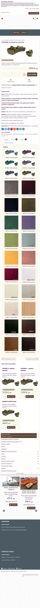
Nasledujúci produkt (32, 359)
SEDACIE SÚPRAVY (7, 134)
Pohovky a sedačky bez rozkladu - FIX (11, 441)
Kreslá (3, 446)
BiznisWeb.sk (36, 574)
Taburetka (4, 449)
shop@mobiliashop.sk (21, 530)
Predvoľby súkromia (5, 571)
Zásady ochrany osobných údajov (18, 571)
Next (36, 511)
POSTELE (20, 459)
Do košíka (32, 74)
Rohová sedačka (5, 444)
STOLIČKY (20, 456)
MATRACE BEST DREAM (6, 466)
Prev (4, 511)
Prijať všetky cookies (33, 13)
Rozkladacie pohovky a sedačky (10, 439)
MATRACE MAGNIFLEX (20, 463)
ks (4, 396)
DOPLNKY (20, 468)
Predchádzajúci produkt (8, 359)
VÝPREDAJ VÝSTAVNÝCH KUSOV (8, 471)
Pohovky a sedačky (19, 134)
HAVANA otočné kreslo (9, 401)
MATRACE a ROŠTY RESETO (20, 461)
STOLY (20, 454)
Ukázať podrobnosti (5, 12)
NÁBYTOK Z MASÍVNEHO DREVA (20, 451)
